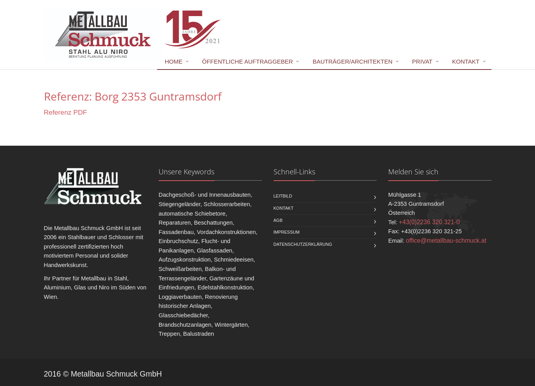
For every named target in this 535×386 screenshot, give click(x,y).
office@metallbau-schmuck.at (446, 240)
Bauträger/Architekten (352, 61)
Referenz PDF (65, 112)
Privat (422, 61)
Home (174, 61)
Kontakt (466, 61)
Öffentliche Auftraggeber (247, 61)
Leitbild (283, 196)
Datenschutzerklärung (303, 244)
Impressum (287, 232)
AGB (278, 220)
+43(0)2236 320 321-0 (429, 222)
